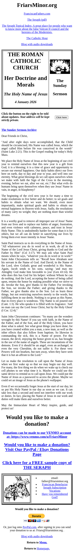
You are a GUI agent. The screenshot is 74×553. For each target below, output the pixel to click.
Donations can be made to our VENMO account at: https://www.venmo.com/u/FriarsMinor (37, 435)
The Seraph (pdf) (37, 19)
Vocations (54, 490)
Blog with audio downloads (37, 44)
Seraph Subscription (54, 487)
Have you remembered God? (55, 495)
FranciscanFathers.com (37, 13)
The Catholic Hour (37, 38)
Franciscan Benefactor (55, 484)
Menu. (43, 542)
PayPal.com (29, 527)
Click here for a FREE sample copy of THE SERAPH (37, 465)
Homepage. (43, 548)
